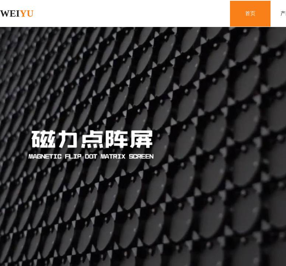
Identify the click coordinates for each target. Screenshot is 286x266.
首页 (250, 13)
